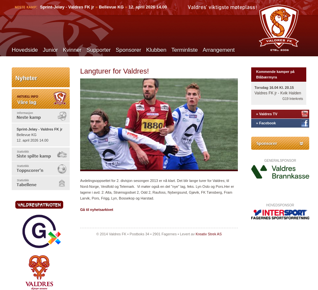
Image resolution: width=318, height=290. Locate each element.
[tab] (41, 116)
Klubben (156, 50)
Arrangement (219, 50)
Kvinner (72, 50)
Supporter (98, 50)
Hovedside (25, 50)
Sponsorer (128, 50)
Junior (50, 50)
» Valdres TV (266, 114)
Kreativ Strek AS (208, 234)
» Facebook (266, 123)
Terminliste (184, 50)
